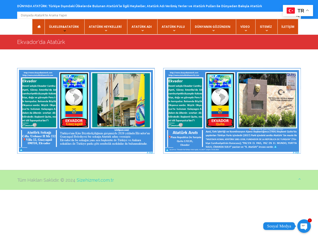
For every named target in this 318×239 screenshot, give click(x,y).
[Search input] (157, 15)
